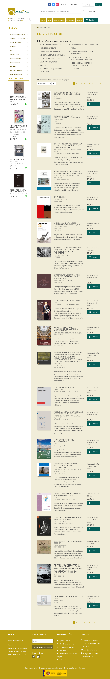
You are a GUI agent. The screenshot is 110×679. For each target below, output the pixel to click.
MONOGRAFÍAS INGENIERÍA (50, 44)
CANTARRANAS (60, 197)
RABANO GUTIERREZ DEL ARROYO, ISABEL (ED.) (68, 333)
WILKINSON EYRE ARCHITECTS (63, 281)
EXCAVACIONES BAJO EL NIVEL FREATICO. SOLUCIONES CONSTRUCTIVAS (65, 465)
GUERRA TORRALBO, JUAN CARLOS (64, 469)
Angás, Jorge (70, 175)
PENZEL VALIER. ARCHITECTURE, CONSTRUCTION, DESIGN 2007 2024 (67, 93)
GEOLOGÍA (75, 69)
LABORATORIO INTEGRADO (64, 388)
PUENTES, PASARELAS (48, 48)
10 (97, 83)
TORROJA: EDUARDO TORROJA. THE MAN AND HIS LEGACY (67, 518)
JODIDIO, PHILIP (58, 600)
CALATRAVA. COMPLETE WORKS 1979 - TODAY (68, 597)
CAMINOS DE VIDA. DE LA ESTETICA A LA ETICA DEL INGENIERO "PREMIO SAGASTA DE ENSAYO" (68, 145)
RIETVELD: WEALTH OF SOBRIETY (17, 160)
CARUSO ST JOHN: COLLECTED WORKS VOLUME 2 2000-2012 (18, 97)
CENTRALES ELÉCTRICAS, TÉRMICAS (84, 44)
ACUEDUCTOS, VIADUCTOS (50, 58)
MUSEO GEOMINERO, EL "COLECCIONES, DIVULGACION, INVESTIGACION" (66, 329)
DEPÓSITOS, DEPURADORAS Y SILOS (53, 55)
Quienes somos (63, 641)
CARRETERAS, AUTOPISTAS (50, 51)
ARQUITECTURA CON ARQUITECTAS (18, 127)
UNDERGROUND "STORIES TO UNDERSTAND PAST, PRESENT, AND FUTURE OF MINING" (67, 224)
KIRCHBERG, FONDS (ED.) (61, 255)
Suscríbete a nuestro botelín (43, 647)
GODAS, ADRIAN (58, 229)
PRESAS (73, 48)
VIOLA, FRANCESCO (60, 545)
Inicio (37, 27)
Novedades (70, 20)
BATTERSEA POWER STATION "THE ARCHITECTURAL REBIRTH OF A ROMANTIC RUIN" (67, 276)
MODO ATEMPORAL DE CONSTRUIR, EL (18, 191)
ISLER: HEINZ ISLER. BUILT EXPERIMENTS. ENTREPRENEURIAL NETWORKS (67, 117)
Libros (43, 20)
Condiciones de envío (65, 644)
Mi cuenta (61, 660)
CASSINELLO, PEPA (59, 521)
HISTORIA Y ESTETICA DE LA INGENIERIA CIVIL (64, 441)
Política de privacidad (65, 647)
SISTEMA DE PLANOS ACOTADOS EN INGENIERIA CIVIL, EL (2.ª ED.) (67, 494)
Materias (61, 650)
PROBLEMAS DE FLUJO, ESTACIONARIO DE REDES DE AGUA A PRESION (68, 413)
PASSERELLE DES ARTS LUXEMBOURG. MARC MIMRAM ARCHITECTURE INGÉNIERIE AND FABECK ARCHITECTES (68, 250)
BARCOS (43, 65)
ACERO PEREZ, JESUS (60, 175)
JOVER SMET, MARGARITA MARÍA (63, 416)
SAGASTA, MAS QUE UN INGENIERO (67, 301)
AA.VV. (55, 96)
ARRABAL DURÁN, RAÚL (61, 390)
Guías (49, 20)
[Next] (100, 83)
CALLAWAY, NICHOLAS (60, 199)
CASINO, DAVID (58, 365)
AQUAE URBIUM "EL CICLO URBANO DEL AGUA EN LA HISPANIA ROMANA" (68, 172)
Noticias (79, 20)
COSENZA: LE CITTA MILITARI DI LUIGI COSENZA (68, 542)
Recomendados (59, 20)
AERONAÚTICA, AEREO (48, 62)
